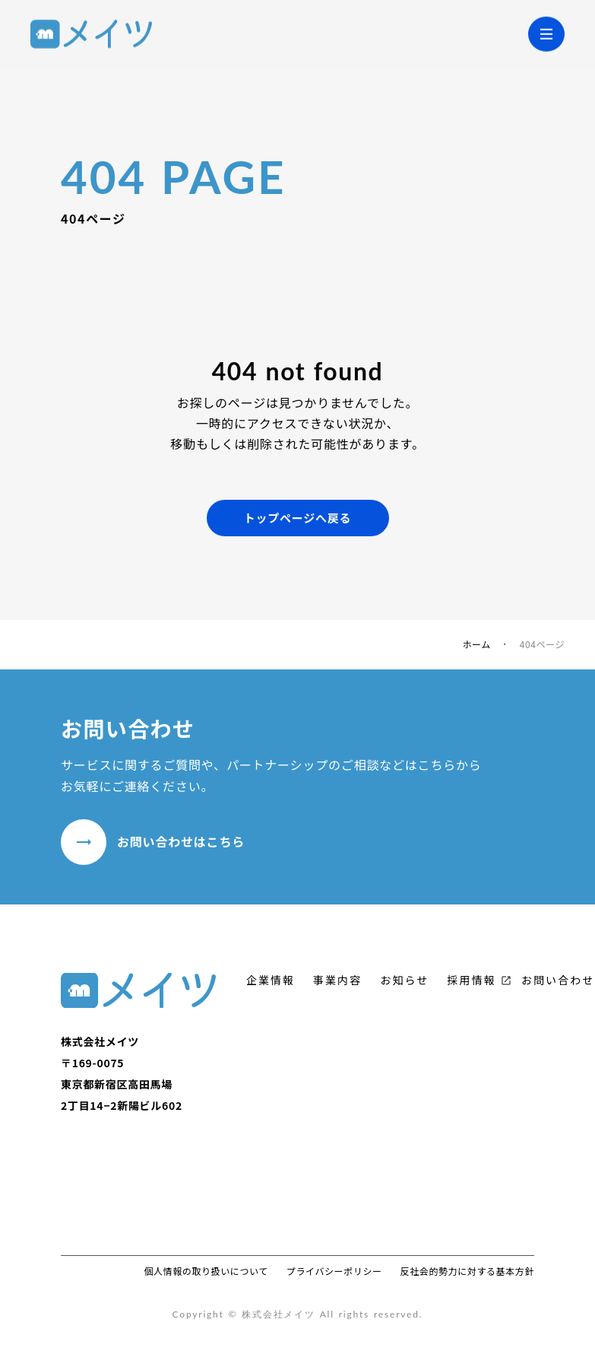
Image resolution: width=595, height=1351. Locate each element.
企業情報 (270, 980)
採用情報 (471, 980)
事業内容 (337, 980)
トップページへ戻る (297, 518)
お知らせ (404, 980)
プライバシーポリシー (334, 1271)
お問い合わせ (558, 980)
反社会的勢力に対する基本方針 (467, 1271)
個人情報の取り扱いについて (205, 1271)
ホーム (476, 644)
